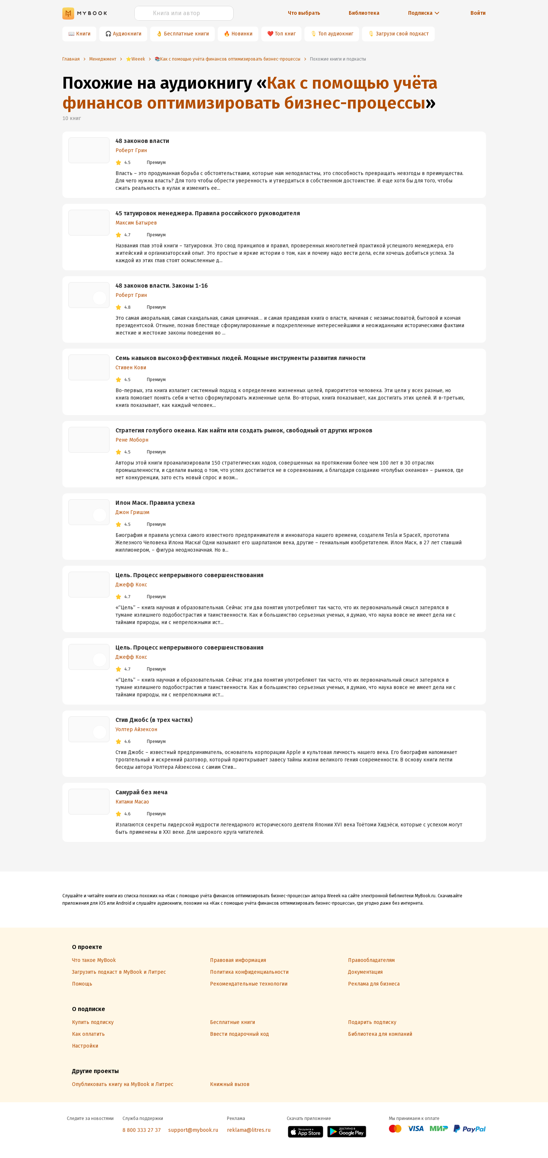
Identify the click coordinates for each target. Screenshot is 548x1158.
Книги (83, 34)
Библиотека (364, 13)
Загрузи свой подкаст (402, 34)
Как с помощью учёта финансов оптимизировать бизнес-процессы (250, 93)
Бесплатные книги (186, 34)
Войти (478, 13)
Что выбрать (304, 13)
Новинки (241, 34)
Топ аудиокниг (335, 34)
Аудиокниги (127, 34)
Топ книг (285, 34)
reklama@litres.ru (248, 1130)
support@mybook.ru (193, 1130)
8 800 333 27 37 (142, 1130)
